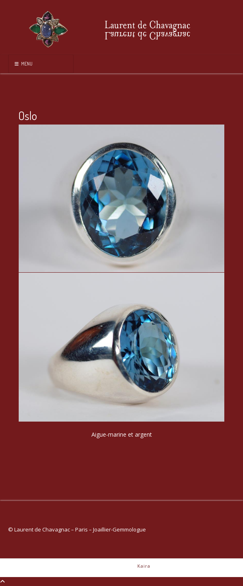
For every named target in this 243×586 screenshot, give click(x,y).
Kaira (143, 566)
